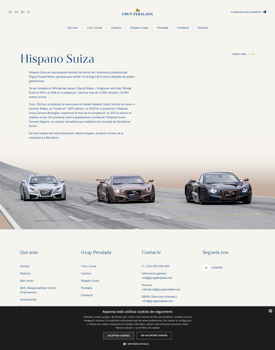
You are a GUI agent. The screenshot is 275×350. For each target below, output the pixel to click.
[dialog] (137, 328)
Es (10, 12)
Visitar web (239, 54)
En (22, 12)
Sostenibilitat (28, 299)
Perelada (162, 27)
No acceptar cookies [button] (154, 335)
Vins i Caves (94, 27)
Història (25, 273)
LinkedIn (217, 267)
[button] (137, 344)
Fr (28, 12)
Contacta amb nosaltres (246, 12)
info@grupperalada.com (157, 277)
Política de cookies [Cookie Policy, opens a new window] (150, 327)
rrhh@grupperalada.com (157, 301)
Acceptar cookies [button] (119, 335)
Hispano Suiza (139, 27)
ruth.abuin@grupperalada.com (161, 289)
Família (24, 266)
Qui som (72, 27)
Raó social (26, 280)
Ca (16, 12)
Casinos (116, 27)
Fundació (183, 27)
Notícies (203, 27)
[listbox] (270, 311)
